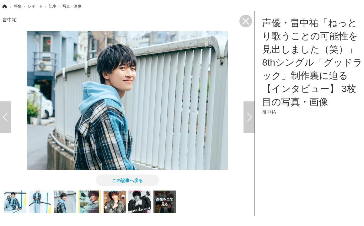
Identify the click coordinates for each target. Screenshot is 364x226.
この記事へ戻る (127, 180)
